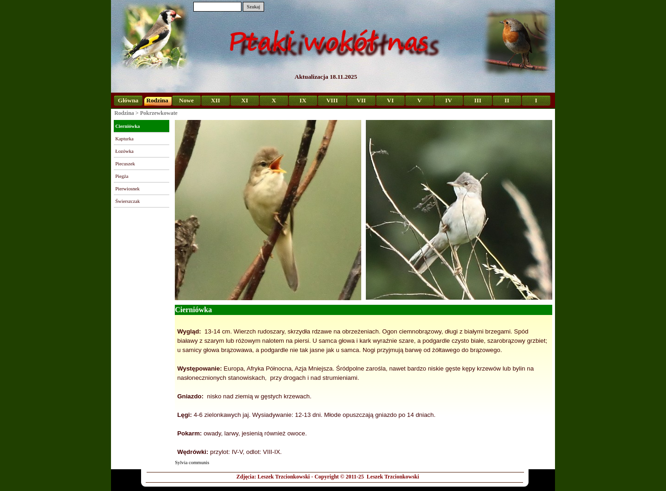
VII (361, 100)
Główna (128, 100)
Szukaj (253, 6)
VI (390, 100)
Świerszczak (127, 201)
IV (448, 100)
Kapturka (124, 138)
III (477, 100)
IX (303, 100)
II (507, 100)
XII (215, 100)
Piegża (121, 176)
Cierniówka (127, 126)
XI (244, 100)
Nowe (186, 100)
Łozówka (124, 151)
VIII (332, 100)
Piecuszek (125, 163)
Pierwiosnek (127, 188)
